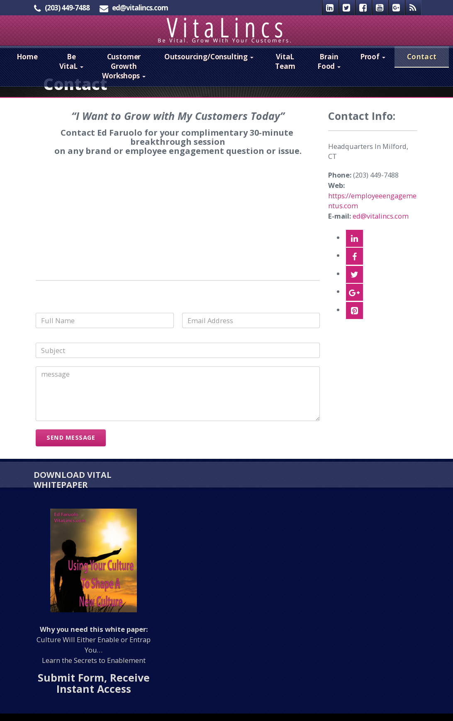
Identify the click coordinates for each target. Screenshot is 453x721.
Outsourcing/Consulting (208, 64)
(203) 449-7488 (67, 7)
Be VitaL (71, 68)
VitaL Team (285, 68)
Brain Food (329, 68)
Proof (372, 64)
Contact (421, 64)
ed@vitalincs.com (140, 7)
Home (27, 64)
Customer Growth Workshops (123, 73)
